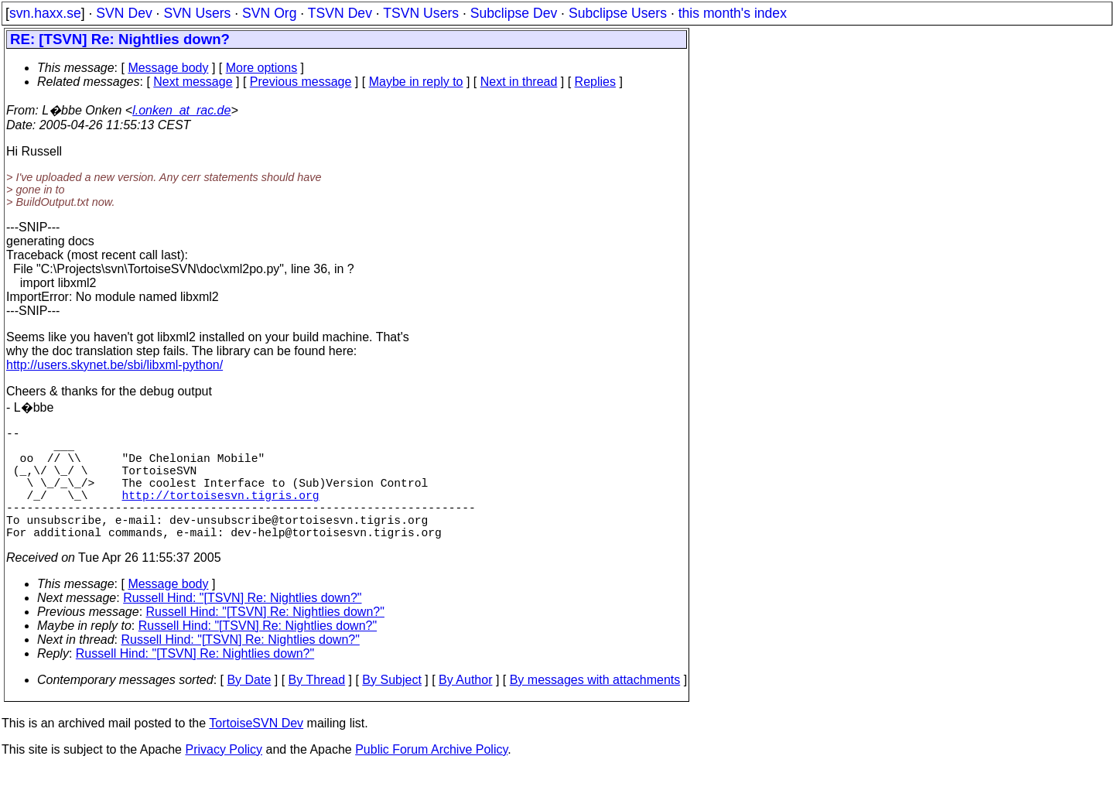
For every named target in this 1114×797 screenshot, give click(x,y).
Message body (168, 67)
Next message (192, 81)
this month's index (732, 13)
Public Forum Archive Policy (431, 777)
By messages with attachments (595, 707)
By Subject (391, 707)
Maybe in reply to (416, 81)
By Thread (317, 707)
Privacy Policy (223, 777)
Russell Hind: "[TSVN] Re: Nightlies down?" (242, 625)
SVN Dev (124, 13)
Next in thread (519, 81)
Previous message (301, 81)
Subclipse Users (618, 13)
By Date (249, 707)
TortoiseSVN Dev (256, 751)
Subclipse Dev (513, 13)
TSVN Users (421, 13)
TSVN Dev (340, 13)
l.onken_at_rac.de (181, 110)
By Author (465, 707)
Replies (595, 81)
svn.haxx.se (45, 13)
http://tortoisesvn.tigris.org (221, 513)
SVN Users (197, 13)
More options (262, 67)
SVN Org (269, 13)
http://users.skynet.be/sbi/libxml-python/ (114, 364)
